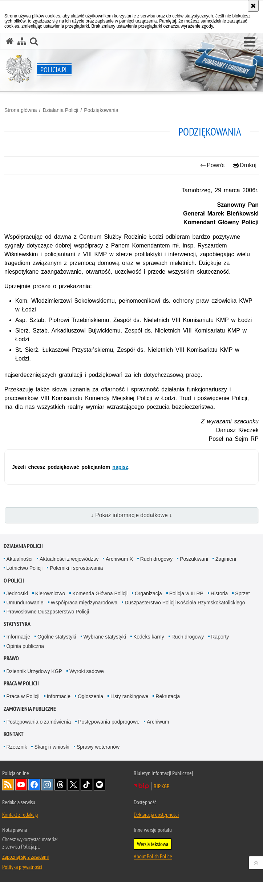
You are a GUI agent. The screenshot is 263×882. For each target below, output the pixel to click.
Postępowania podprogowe (108, 722)
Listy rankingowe (129, 696)
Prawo (11, 658)
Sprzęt (242, 593)
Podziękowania (101, 110)
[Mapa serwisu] (21, 41)
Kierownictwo (50, 593)
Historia (219, 593)
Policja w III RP (186, 593)
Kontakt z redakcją (20, 814)
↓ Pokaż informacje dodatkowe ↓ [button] (131, 515)
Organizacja (148, 593)
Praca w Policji (21, 683)
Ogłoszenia (90, 696)
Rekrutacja (167, 696)
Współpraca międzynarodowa (84, 602)
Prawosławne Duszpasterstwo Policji (48, 612)
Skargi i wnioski (51, 747)
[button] (249, 42)
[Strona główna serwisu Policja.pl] (10, 41)
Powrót (212, 165)
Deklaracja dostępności (156, 814)
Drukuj (244, 165)
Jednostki (17, 593)
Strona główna (20, 110)
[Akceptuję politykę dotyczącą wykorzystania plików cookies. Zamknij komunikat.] (253, 6)
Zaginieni (225, 559)
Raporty (220, 637)
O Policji (14, 580)
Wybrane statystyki (105, 637)
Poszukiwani (194, 559)
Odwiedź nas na (21, 784)
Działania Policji (60, 110)
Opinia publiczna (25, 646)
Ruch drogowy (156, 559)
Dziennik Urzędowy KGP (34, 671)
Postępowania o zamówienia (39, 722)
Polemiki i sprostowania (76, 568)
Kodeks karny (148, 637)
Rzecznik (17, 747)
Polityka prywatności (22, 866)
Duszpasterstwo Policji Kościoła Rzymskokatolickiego (185, 602)
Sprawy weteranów (98, 747)
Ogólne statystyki (56, 637)
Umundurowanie (25, 602)
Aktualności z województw (69, 559)
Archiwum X (119, 559)
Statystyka (17, 624)
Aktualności (20, 559)
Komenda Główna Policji (100, 593)
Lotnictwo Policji (25, 568)
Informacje (18, 637)
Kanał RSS (8, 784)
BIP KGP (161, 786)
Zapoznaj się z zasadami (25, 856)
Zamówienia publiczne (30, 709)
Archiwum (158, 722)
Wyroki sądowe (86, 671)
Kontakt (14, 734)
